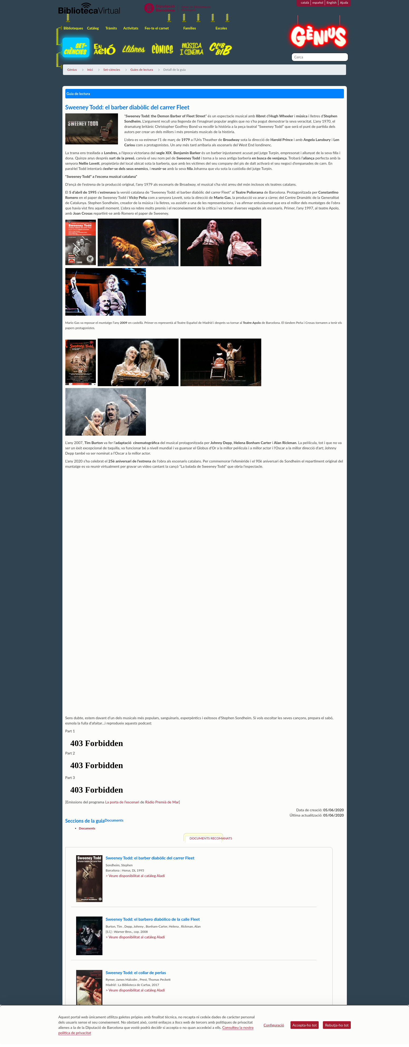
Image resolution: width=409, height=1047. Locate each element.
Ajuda (344, 2)
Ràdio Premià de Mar (162, 802)
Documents (87, 828)
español (317, 2)
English (332, 2)
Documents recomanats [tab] (205, 838)
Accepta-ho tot (305, 1025)
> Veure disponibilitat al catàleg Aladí (135, 875)
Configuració (274, 1025)
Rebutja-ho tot (336, 1025)
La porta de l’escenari (122, 802)
